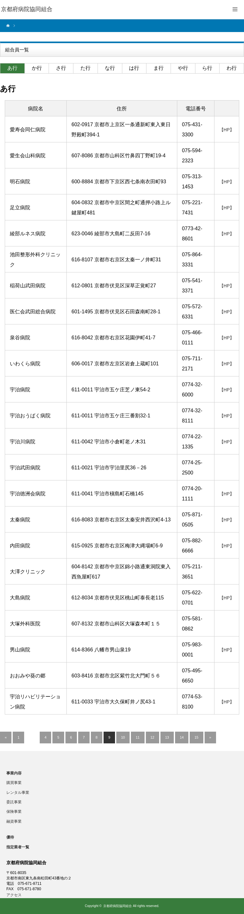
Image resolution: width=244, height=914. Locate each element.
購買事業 (14, 782)
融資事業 (14, 821)
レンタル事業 (17, 792)
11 (137, 737)
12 (152, 737)
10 (123, 737)
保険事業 (14, 811)
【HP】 (226, 129)
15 (196, 737)
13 (167, 737)
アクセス (14, 895)
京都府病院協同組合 (117, 906)
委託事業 (14, 802)
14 (182, 737)
